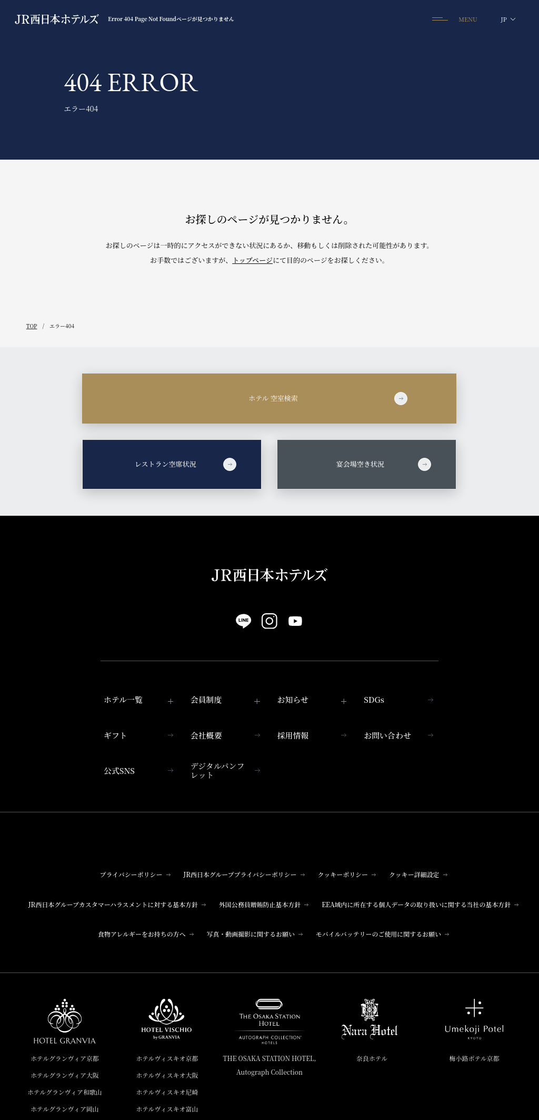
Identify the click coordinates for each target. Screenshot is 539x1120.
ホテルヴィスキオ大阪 (167, 1074)
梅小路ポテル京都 (475, 1058)
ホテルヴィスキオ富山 (167, 1108)
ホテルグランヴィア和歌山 (64, 1091)
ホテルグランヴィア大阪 (65, 1074)
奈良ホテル (371, 1058)
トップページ (252, 260)
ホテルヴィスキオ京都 (167, 1058)
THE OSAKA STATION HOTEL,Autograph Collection (269, 1065)
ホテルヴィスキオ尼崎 (167, 1091)
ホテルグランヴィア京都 (65, 1058)
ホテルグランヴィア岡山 (65, 1108)
